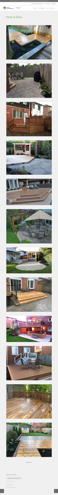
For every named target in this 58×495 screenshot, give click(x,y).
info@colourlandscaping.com (37, 3)
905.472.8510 (47, 3)
